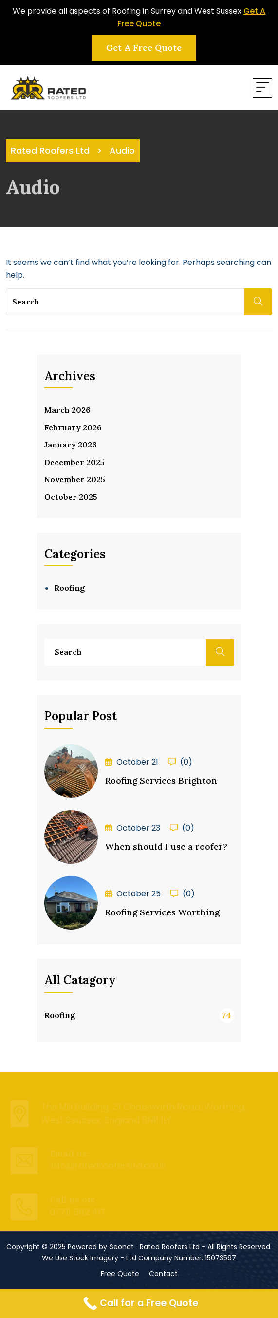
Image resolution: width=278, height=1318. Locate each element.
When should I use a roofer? (166, 846)
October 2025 (70, 497)
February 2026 (73, 427)
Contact (163, 1273)
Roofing (69, 588)
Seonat (122, 1247)
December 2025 (74, 462)
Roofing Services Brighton (161, 780)
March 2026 (67, 410)
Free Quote (120, 1273)
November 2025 (74, 479)
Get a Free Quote (144, 47)
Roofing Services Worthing (162, 912)
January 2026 (70, 444)
